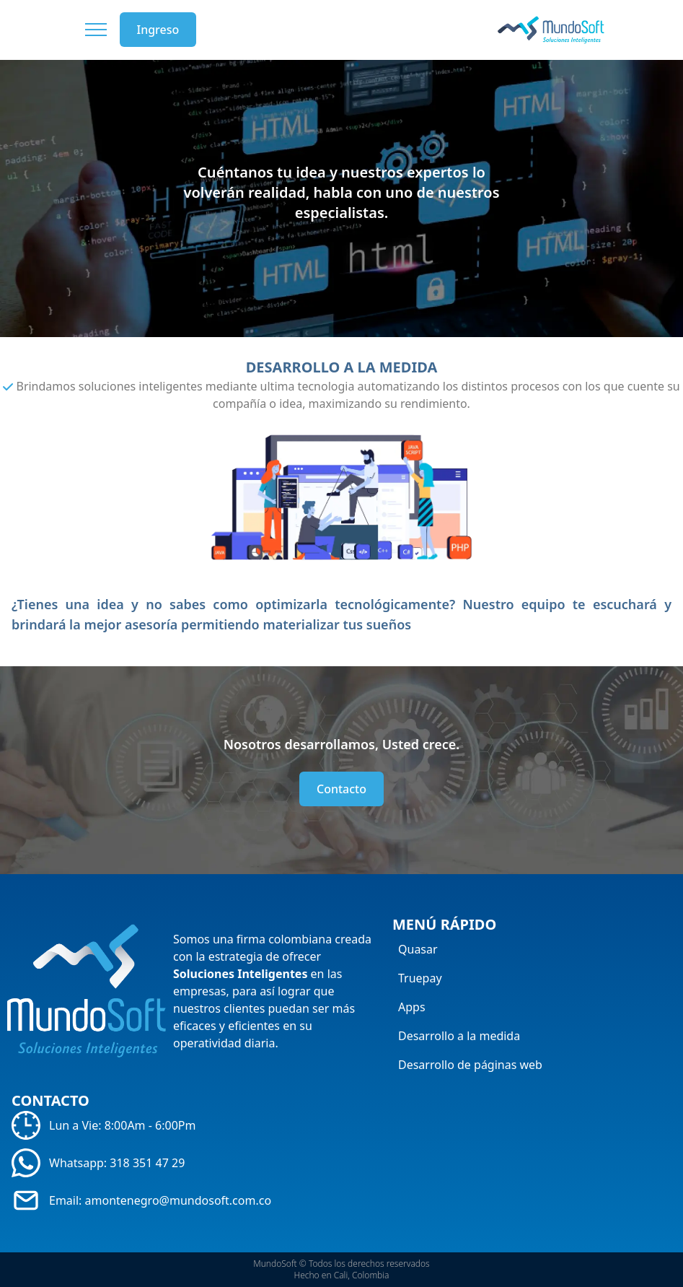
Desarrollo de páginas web (470, 1065)
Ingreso (158, 30)
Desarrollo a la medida (459, 1036)
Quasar (418, 949)
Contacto (341, 789)
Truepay (420, 978)
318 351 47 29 (147, 1163)
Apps (412, 1007)
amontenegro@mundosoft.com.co (178, 1200)
